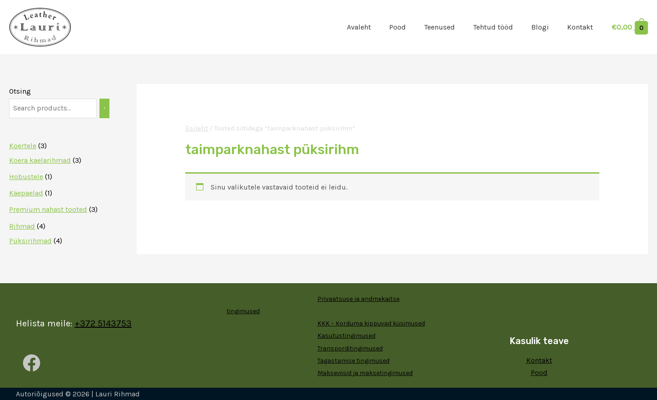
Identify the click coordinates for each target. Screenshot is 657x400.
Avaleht (359, 27)
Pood (397, 27)
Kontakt (580, 27)
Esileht (196, 128)
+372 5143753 (103, 323)
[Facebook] (31, 363)
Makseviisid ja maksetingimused (365, 373)
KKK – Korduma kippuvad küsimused (371, 323)
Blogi (540, 27)
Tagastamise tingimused (353, 361)
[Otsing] (104, 108)
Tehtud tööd (493, 27)
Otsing (20, 91)
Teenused (439, 27)
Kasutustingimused (346, 336)
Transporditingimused (350, 348)
